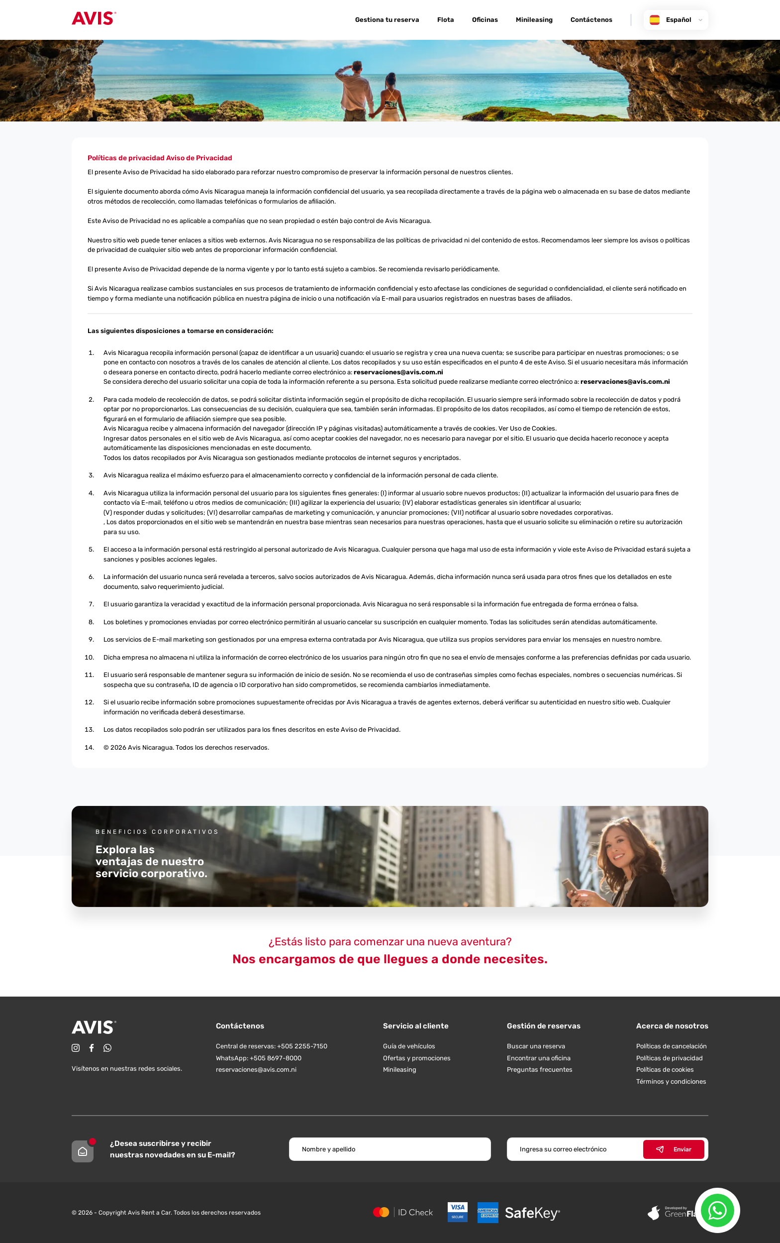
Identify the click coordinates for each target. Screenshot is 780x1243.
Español (676, 20)
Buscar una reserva (536, 1046)
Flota (445, 19)
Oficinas (485, 19)
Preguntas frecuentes (540, 1069)
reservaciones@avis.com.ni (398, 372)
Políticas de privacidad (669, 1058)
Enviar (673, 1149)
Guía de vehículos (409, 1046)
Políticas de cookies (665, 1069)
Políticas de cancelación (671, 1046)
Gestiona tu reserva (387, 19)
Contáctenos (591, 19)
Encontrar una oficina (539, 1058)
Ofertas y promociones (417, 1058)
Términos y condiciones (671, 1081)
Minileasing (534, 19)
